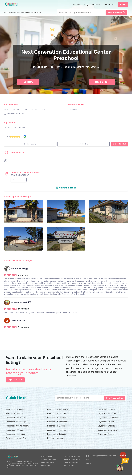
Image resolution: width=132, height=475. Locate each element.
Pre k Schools (69, 465)
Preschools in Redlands (56, 434)
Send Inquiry (30, 144)
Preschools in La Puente (16, 418)
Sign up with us (15, 380)
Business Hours (12, 104)
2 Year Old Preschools (72, 456)
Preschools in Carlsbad (56, 418)
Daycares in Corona (55, 438)
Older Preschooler (48, 462)
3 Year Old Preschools (72, 459)
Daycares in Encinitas (107, 426)
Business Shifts (76, 104)
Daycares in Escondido (107, 413)
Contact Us (109, 4)
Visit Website (14, 152)
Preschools (14, 12)
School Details (36, 12)
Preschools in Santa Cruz (16, 438)
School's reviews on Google (18, 260)
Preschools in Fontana (15, 413)
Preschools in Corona (14, 430)
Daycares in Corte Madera (108, 418)
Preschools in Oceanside (57, 422)
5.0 (8, 137)
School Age (45, 465)
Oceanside (25, 12)
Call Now (28, 81)
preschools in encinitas (56, 430)
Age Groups (10, 122)
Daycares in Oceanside (107, 434)
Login (122, 4)
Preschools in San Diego (16, 422)
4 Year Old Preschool (71, 462)
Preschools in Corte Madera (17, 426)
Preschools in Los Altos (56, 413)
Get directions (18, 180)
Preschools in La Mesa (56, 426)
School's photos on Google (17, 196)
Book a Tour (102, 81)
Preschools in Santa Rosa (57, 409)
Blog (86, 4)
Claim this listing (66, 188)
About (88, 464)
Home (6, 12)
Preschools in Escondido (16, 409)
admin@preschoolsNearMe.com (101, 456)
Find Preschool (116, 12)
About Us (76, 4)
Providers (96, 4)
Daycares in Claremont (107, 430)
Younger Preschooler (49, 459)
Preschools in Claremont (16, 434)
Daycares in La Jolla (106, 422)
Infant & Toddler (47, 456)
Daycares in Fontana (106, 409)
